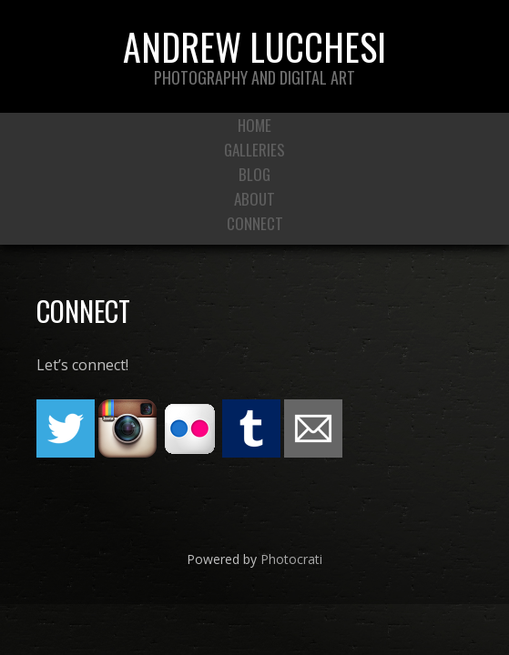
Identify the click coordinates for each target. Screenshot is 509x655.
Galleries (254, 149)
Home (254, 125)
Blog (254, 174)
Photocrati (291, 559)
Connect (255, 223)
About (254, 198)
